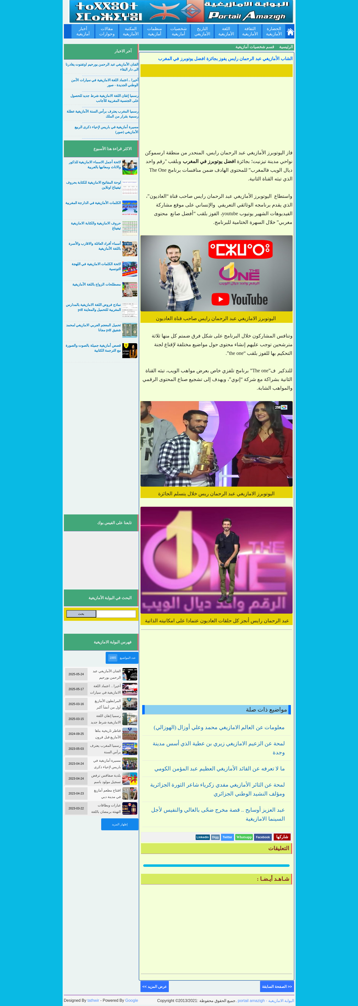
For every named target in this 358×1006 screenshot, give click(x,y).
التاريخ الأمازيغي (202, 31)
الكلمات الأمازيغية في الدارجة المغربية (93, 203)
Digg (215, 837)
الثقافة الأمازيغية (250, 31)
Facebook (263, 837)
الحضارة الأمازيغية (274, 31)
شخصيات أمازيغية (178, 31)
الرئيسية (286, 47)
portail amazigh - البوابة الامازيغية (265, 1001)
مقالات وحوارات (107, 31)
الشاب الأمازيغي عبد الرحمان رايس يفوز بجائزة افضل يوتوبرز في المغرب (225, 58)
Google (131, 1000)
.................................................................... (110, 75)
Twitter (227, 837)
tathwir (93, 1000)
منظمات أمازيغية (154, 31)
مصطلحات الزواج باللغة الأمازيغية (96, 284)
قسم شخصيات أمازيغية (254, 47)
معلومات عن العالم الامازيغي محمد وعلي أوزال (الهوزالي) (219, 727)
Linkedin (203, 837)
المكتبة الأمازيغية (131, 31)
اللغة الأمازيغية (226, 31)
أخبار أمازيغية (83, 31)
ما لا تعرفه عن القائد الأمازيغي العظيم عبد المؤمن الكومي (219, 768)
